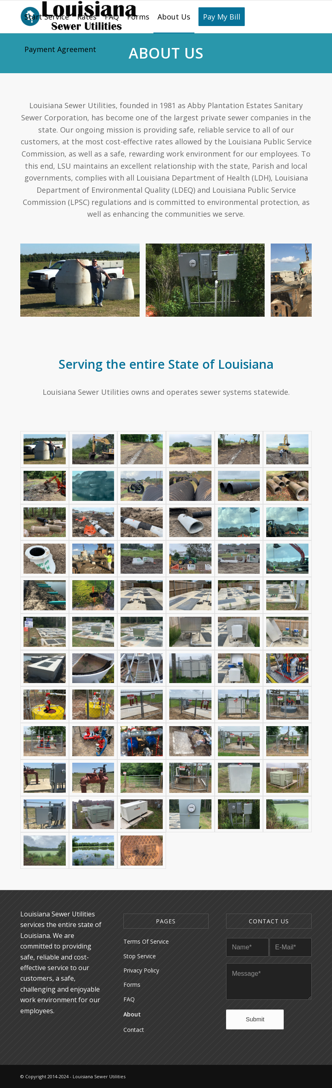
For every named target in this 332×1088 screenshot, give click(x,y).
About (132, 1014)
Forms (131, 984)
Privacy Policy (141, 970)
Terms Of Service (146, 941)
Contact (133, 1030)
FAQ (129, 999)
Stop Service (139, 956)
